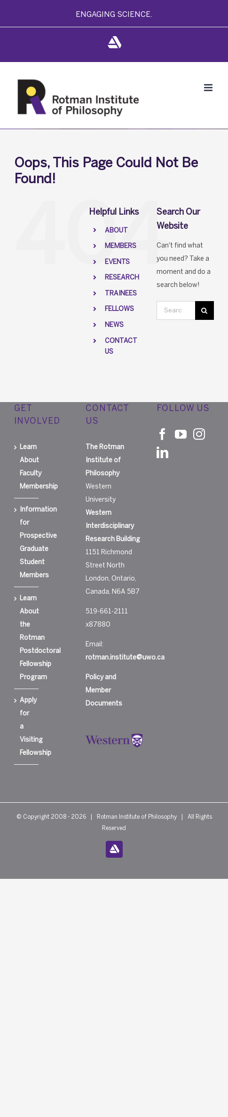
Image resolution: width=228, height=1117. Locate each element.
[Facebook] (162, 434)
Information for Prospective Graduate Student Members (27, 542)
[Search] (204, 310)
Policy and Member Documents (104, 690)
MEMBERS (120, 246)
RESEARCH (122, 277)
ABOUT (116, 230)
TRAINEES (121, 293)
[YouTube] (181, 434)
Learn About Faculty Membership (27, 466)
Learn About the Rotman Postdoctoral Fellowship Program (27, 637)
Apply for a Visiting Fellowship (27, 726)
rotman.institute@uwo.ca (125, 657)
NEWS (114, 325)
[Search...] (176, 310)
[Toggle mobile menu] (209, 88)
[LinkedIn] (162, 452)
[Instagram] (199, 434)
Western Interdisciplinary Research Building (113, 526)
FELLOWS (119, 309)
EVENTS (117, 262)
